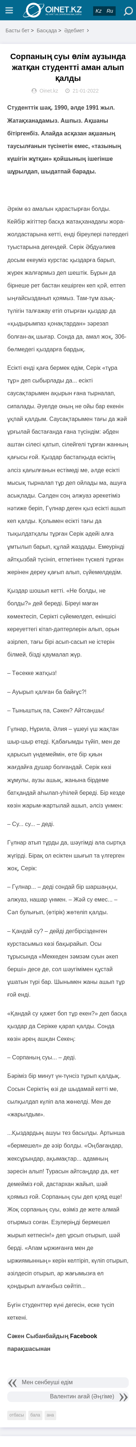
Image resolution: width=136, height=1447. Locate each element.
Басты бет (17, 30)
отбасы (16, 1415)
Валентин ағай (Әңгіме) (82, 1396)
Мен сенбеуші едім (47, 1382)
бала (35, 1415)
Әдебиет (74, 30)
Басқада (47, 30)
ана (50, 1415)
